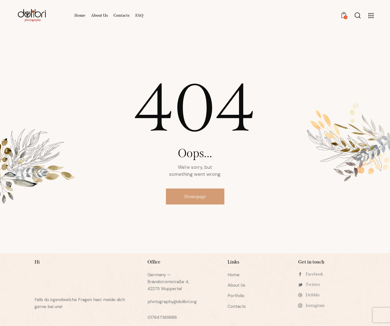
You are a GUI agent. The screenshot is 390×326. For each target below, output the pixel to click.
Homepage (195, 196)
